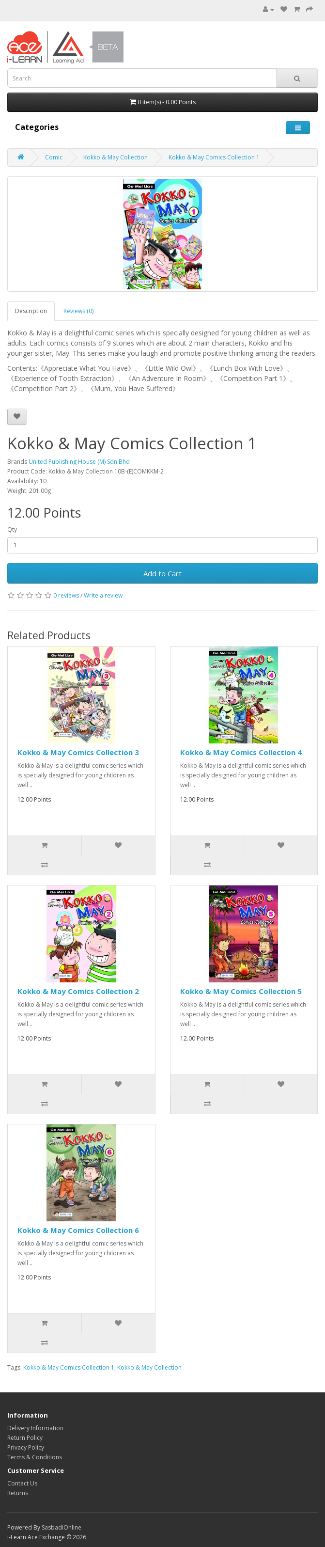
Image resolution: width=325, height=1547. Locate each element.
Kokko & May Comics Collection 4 (241, 752)
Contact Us (22, 1483)
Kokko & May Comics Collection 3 (78, 752)
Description (31, 311)
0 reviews (66, 595)
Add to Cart (162, 573)
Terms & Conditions (34, 1457)
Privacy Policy (25, 1447)
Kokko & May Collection (115, 157)
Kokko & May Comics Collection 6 (78, 1230)
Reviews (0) (78, 311)
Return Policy (25, 1438)
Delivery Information (35, 1428)
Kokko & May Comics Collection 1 (214, 157)
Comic (53, 157)
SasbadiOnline (61, 1527)
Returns (17, 1493)
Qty (12, 529)
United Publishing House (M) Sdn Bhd (79, 462)
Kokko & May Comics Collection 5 (241, 991)
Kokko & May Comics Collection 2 (78, 991)
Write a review (103, 595)
